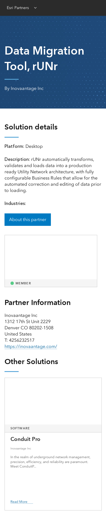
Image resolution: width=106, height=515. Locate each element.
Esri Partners (18, 7)
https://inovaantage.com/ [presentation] (31, 346)
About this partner (27, 219)
